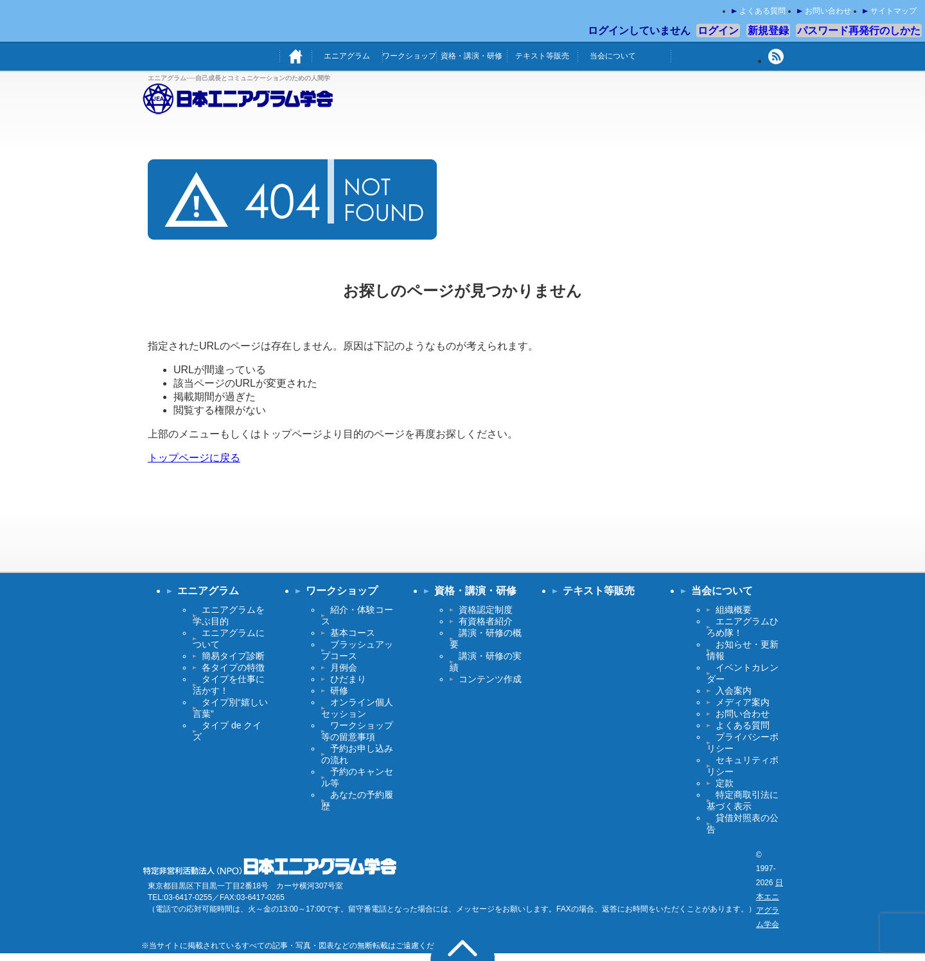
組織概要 (734, 609)
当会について (613, 55)
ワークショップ (409, 55)
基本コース (352, 633)
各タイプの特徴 (233, 667)
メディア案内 (743, 702)
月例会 (343, 667)
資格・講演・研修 (471, 55)
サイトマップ (893, 10)
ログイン (718, 30)
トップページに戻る (194, 457)
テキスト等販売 (542, 55)
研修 (339, 690)
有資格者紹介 (486, 621)
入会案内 (734, 690)
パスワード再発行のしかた (859, 30)
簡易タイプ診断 (233, 656)
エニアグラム (347, 55)
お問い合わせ (828, 10)
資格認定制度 (486, 609)
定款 (725, 783)
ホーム (295, 56)
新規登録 (768, 30)
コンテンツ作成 (490, 679)
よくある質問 (762, 10)
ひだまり (348, 679)
